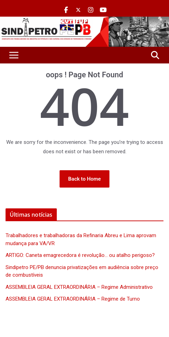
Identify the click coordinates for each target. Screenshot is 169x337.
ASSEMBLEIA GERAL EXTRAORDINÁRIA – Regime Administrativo (79, 287)
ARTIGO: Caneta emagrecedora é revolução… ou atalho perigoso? (80, 255)
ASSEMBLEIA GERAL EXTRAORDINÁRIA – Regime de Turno (73, 299)
